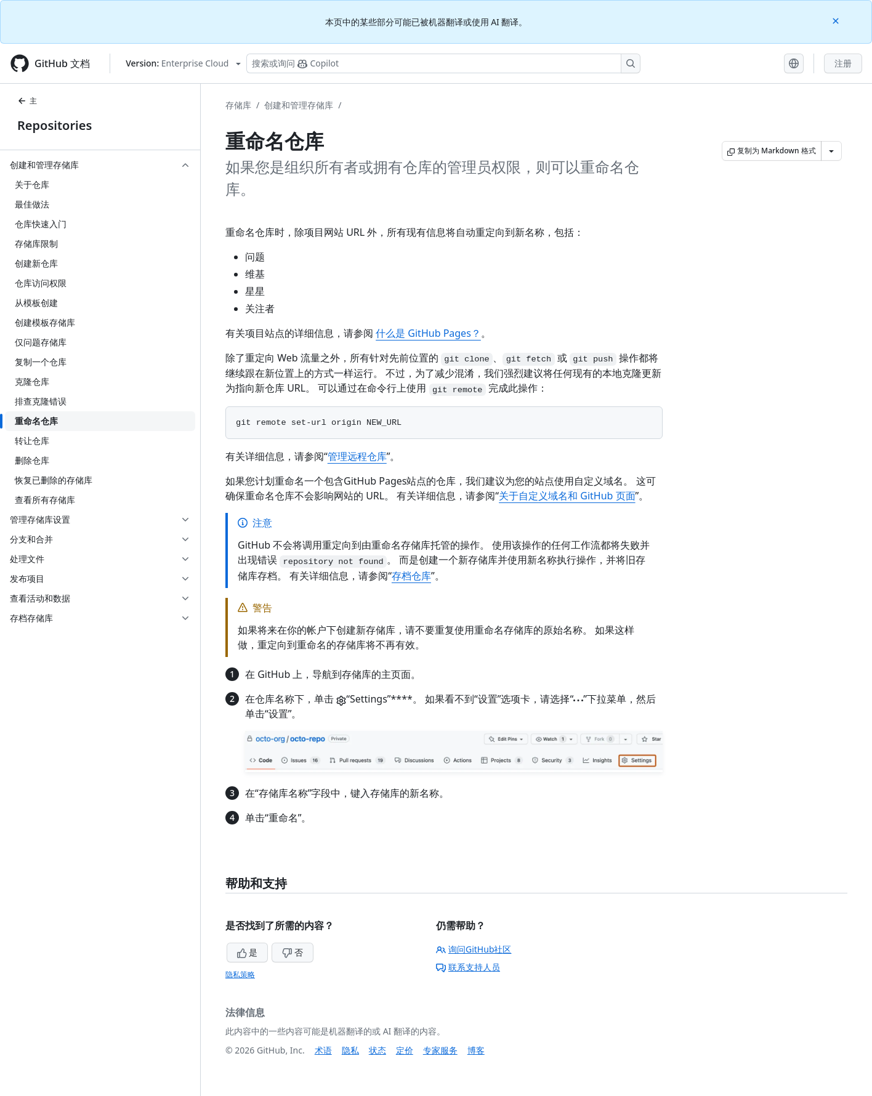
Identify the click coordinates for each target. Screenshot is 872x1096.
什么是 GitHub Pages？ (428, 333)
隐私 (350, 1050)
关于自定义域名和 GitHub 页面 (567, 495)
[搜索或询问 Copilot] (443, 63)
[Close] (837, 20)
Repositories (54, 125)
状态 (377, 1050)
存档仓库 (411, 575)
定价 (404, 1050)
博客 (476, 1050)
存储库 (238, 105)
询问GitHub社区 (474, 949)
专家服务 (440, 1050)
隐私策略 (240, 974)
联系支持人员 (468, 967)
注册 (843, 63)
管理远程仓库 (357, 456)
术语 (323, 1050)
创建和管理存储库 (298, 105)
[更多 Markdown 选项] (831, 151)
